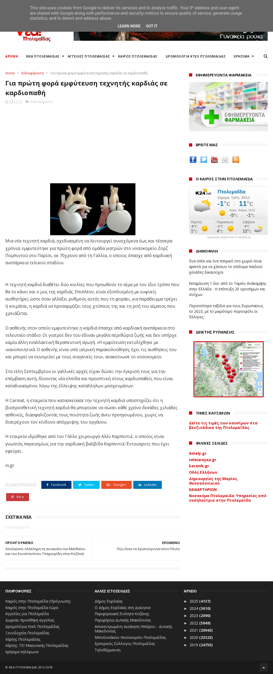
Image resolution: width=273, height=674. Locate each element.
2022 (194, 623)
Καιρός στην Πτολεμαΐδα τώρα (31, 607)
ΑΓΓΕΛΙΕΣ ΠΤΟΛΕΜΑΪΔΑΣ (89, 56)
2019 (194, 644)
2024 (194, 608)
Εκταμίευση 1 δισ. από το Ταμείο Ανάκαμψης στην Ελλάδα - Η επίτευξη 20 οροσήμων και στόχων (227, 289)
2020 (194, 637)
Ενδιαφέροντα (33, 73)
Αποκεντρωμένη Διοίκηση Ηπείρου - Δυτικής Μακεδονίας (133, 629)
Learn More (129, 26)
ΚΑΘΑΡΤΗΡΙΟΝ (203, 489)
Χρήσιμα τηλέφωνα (21, 651)
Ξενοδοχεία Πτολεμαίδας (27, 632)
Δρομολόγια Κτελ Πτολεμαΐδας (32, 626)
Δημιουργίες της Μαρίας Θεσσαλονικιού (213, 481)
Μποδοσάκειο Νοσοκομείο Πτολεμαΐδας (130, 637)
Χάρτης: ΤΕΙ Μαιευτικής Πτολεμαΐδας (36, 645)
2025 (194, 601)
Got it (151, 26)
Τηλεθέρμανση (108, 649)
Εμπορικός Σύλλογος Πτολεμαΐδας (125, 643)
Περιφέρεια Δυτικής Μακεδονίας (123, 620)
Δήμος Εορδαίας (109, 601)
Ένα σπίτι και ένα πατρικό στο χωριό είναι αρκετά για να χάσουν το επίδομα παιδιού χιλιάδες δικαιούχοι (226, 266)
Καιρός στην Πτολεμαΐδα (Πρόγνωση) (38, 601)
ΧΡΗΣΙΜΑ (242, 56)
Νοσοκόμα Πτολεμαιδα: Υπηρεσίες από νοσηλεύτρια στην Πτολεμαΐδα (227, 498)
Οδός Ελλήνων (203, 472)
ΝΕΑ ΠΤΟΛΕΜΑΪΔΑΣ (43, 56)
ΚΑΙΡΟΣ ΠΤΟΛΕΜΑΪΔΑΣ (138, 56)
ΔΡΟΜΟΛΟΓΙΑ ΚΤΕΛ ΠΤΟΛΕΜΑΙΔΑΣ (196, 56)
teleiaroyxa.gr (202, 459)
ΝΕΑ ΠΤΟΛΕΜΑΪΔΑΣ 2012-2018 (31, 667)
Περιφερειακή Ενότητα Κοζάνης (122, 613)
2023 (194, 615)
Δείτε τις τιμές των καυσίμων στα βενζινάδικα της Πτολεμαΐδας (223, 425)
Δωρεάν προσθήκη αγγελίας (29, 620)
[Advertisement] (92, 142)
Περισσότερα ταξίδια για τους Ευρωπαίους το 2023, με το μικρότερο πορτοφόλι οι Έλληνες (226, 311)
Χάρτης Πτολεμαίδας (22, 639)
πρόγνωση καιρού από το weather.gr (229, 237)
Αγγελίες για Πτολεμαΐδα (27, 613)
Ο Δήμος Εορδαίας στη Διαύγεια (122, 607)
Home (10, 73)
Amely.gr (197, 453)
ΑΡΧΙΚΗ (11, 56)
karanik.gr (199, 465)
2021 (194, 630)
